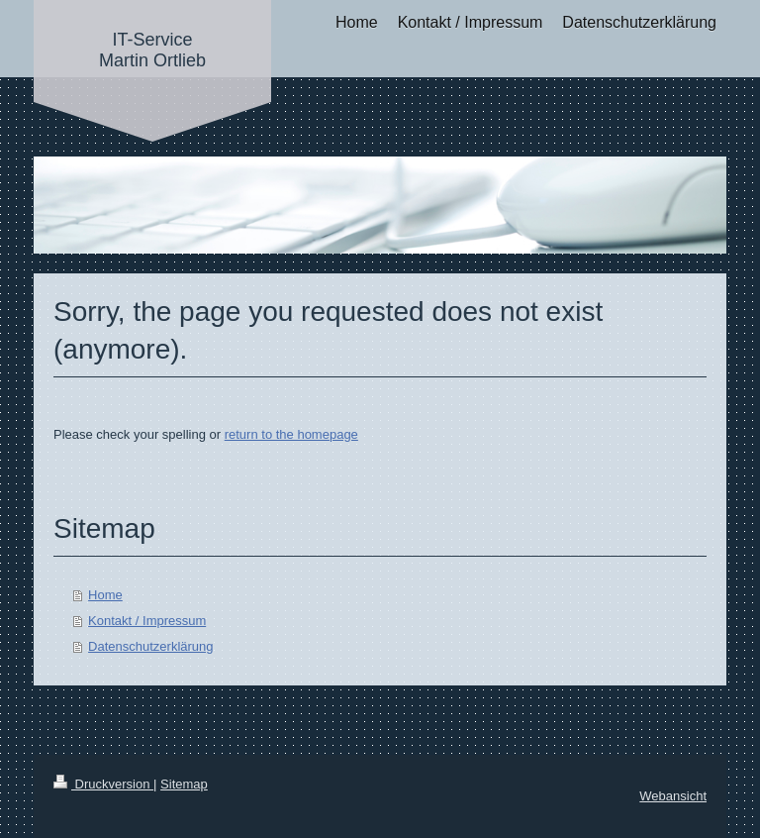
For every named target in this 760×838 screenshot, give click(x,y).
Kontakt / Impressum (147, 620)
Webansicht (673, 795)
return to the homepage (291, 434)
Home (105, 594)
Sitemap (184, 784)
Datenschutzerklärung (150, 646)
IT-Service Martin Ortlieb (152, 50)
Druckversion (103, 784)
